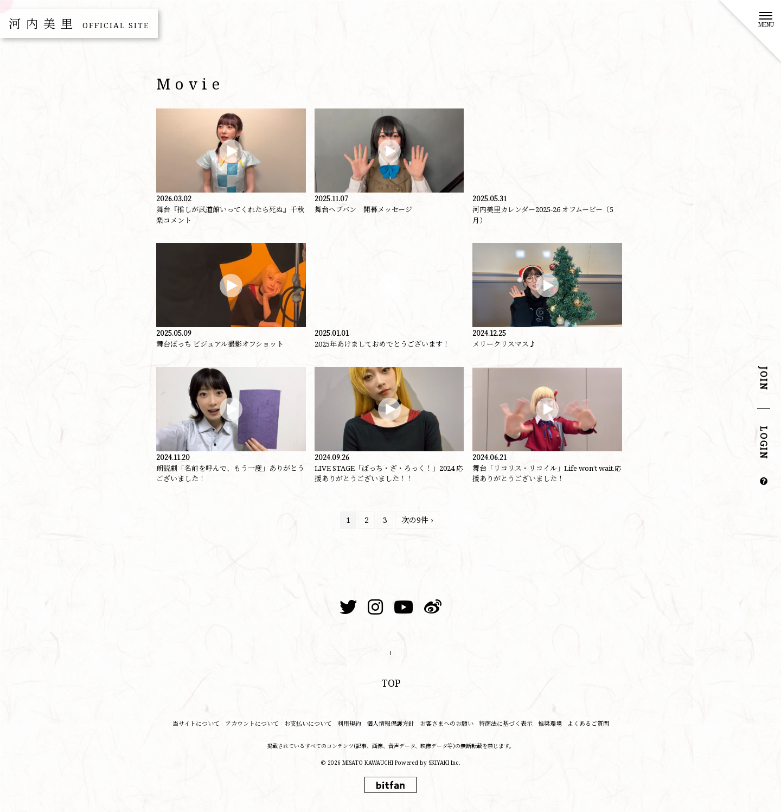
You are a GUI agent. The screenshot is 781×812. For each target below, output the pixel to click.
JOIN (764, 379)
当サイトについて (196, 723)
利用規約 (349, 723)
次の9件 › (417, 520)
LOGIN (764, 443)
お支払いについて (308, 723)
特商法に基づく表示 (506, 723)
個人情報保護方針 (390, 723)
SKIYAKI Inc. (444, 762)
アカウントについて (252, 723)
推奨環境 (550, 723)
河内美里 (79, 23)
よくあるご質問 (588, 723)
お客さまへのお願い (446, 723)
